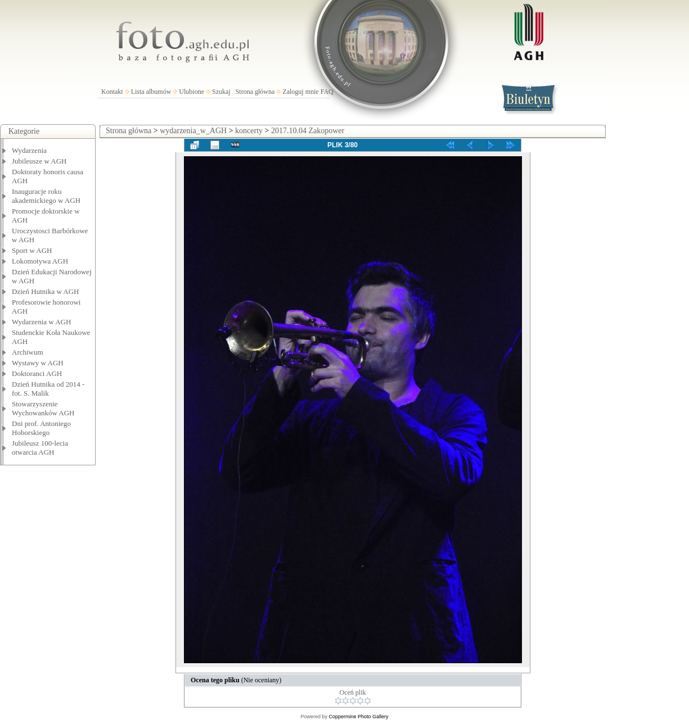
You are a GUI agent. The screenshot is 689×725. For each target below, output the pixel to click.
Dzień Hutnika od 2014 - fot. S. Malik (48, 388)
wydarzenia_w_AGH (193, 130)
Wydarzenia (29, 150)
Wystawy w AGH (38, 363)
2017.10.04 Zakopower (307, 130)
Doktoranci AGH (37, 373)
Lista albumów (151, 92)
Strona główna (255, 92)
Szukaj (221, 92)
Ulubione (191, 92)
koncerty (249, 130)
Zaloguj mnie (300, 92)
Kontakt (112, 92)
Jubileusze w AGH (39, 161)
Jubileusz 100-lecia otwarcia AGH (40, 447)
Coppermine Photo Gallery (358, 716)
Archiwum (27, 352)
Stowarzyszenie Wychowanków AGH (43, 408)
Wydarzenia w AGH (41, 322)
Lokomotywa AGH (40, 261)
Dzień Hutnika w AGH (45, 291)
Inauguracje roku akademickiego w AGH (46, 196)
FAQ (327, 92)
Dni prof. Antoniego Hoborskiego (41, 428)
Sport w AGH (32, 250)
